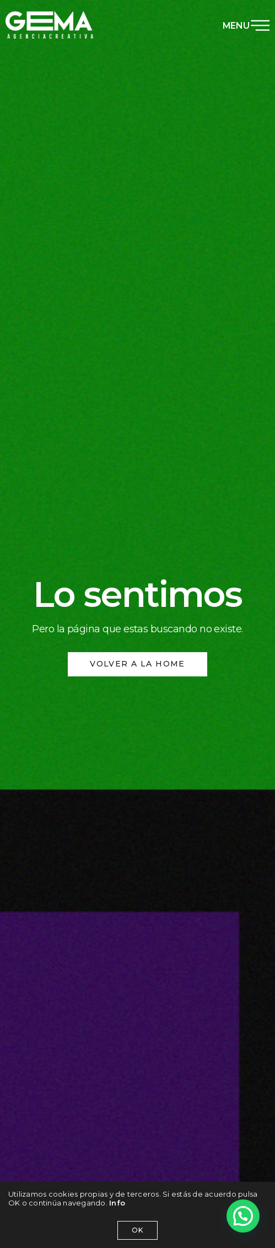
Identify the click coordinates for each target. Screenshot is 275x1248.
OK (137, 1230)
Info (117, 1202)
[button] (243, 1216)
